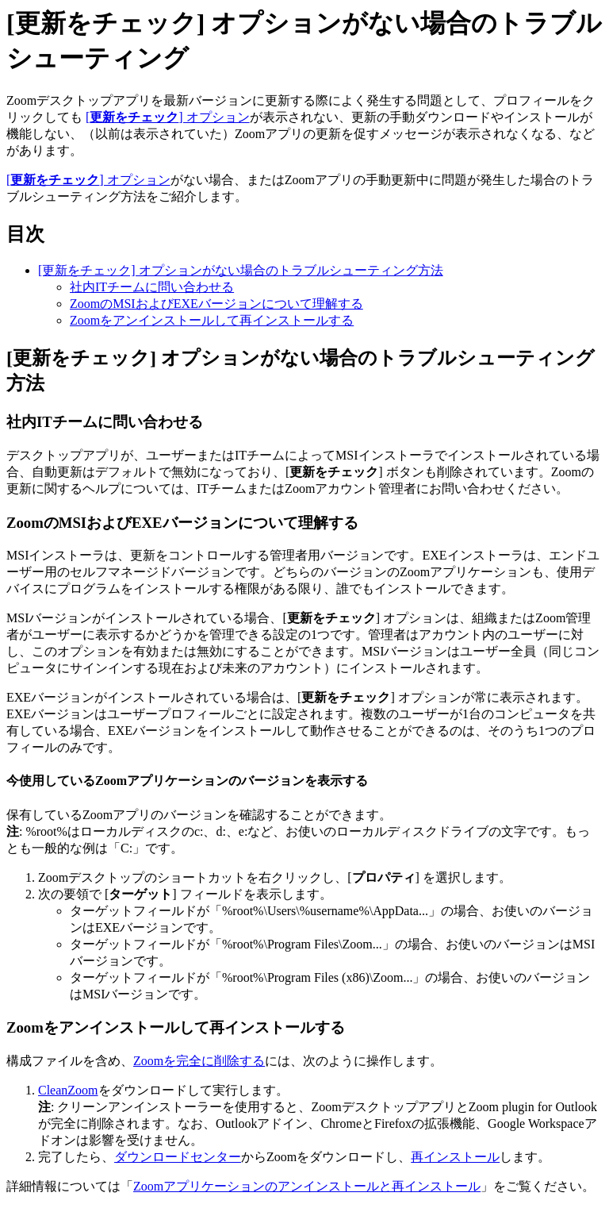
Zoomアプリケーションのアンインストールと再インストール (307, 1186)
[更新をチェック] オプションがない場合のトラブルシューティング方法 (240, 270)
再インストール (455, 1157)
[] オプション (168, 117)
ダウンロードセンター (177, 1157)
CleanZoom (68, 1090)
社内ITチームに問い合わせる (152, 287)
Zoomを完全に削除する (199, 1061)
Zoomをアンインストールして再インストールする (212, 320)
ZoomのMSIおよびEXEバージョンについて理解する (216, 303)
